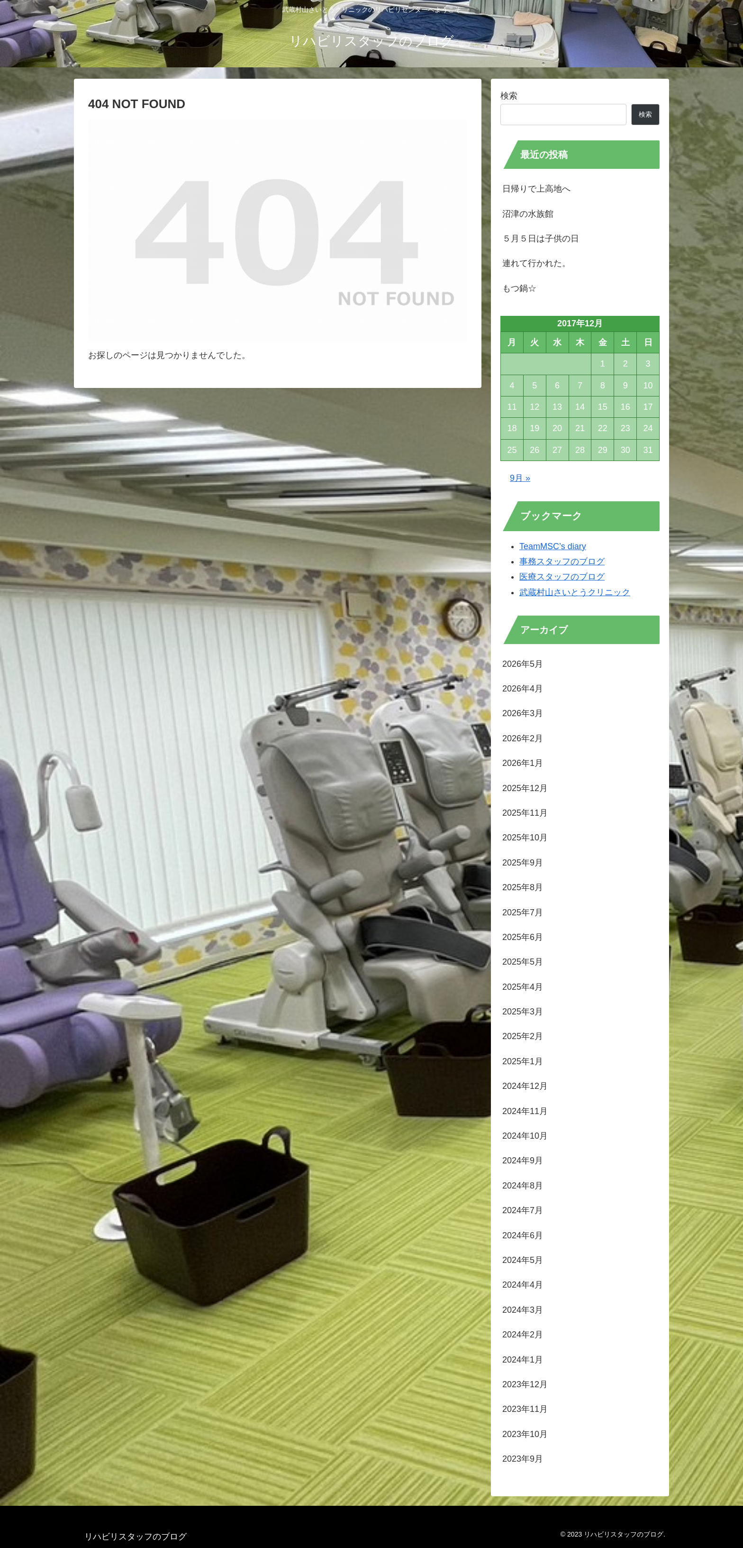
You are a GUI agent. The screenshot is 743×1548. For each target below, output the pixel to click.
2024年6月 (522, 1235)
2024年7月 (522, 1210)
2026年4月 (522, 688)
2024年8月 (522, 1185)
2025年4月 (522, 987)
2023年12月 (525, 1384)
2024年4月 (522, 1285)
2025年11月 (525, 813)
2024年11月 (525, 1111)
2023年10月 (525, 1434)
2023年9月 (522, 1459)
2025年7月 (522, 912)
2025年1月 (522, 1061)
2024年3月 (522, 1310)
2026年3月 (522, 713)
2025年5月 (522, 962)
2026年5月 (522, 664)
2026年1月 (522, 763)
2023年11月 (525, 1409)
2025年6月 (522, 937)
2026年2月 (522, 738)
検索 (508, 96)
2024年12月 (525, 1086)
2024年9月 (522, 1160)
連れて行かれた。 (536, 263)
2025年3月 (522, 1011)
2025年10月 (525, 837)
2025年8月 (522, 887)
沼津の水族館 (527, 214)
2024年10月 (525, 1136)
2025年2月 (522, 1036)
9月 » (520, 478)
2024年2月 (522, 1334)
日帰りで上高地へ (536, 189)
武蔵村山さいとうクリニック (574, 592)
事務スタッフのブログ (562, 561)
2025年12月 (525, 788)
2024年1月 (522, 1359)
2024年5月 (522, 1260)
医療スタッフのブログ (562, 576)
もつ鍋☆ (519, 288)
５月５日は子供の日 (540, 238)
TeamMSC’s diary (552, 546)
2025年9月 (522, 862)
